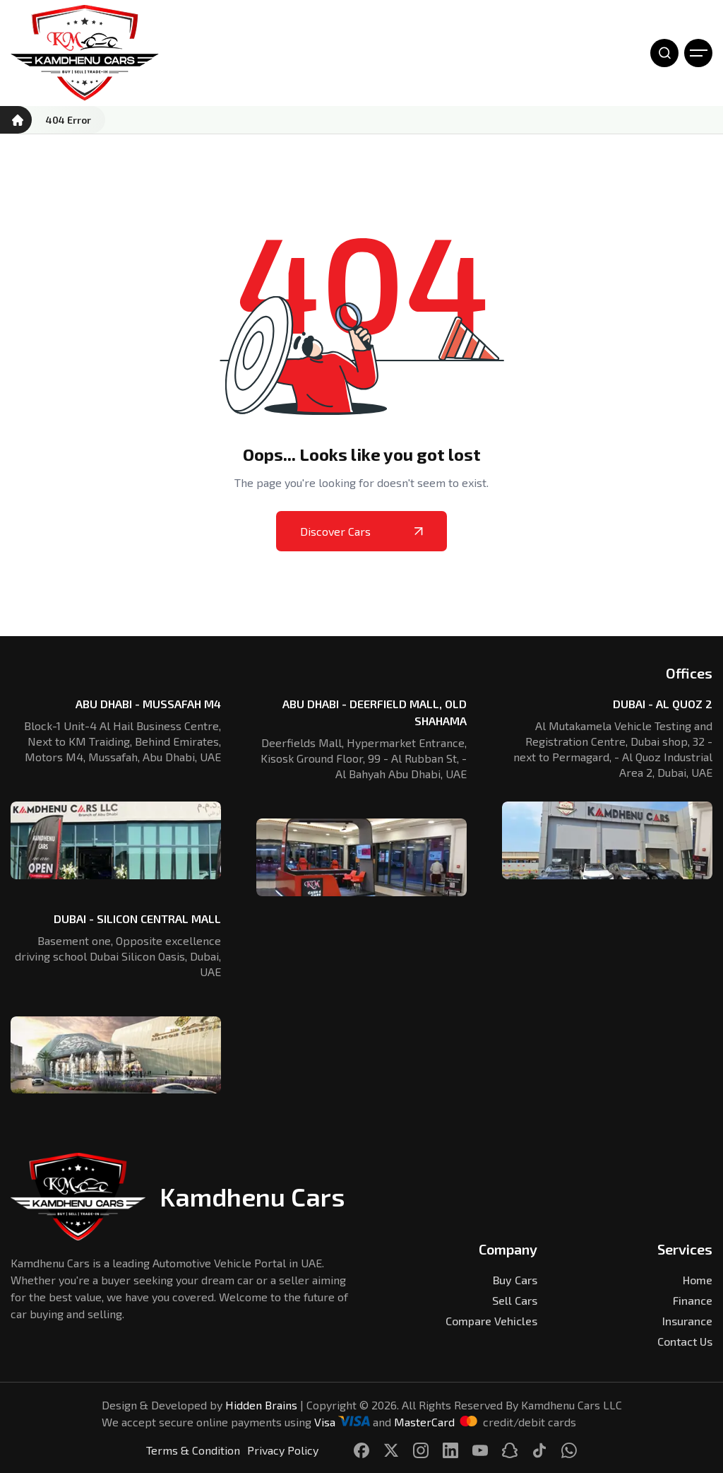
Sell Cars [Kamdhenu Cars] (514, 1300)
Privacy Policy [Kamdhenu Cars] (282, 1450)
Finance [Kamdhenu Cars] (692, 1300)
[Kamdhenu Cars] (85, 53)
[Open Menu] (698, 53)
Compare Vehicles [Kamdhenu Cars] (491, 1320)
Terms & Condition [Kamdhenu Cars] (193, 1450)
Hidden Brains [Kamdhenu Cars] (261, 1405)
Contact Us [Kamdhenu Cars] (684, 1341)
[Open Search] (664, 53)
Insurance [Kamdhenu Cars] (687, 1320)
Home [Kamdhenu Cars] (697, 1279)
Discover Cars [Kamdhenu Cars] (361, 531)
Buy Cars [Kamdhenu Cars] (515, 1279)
